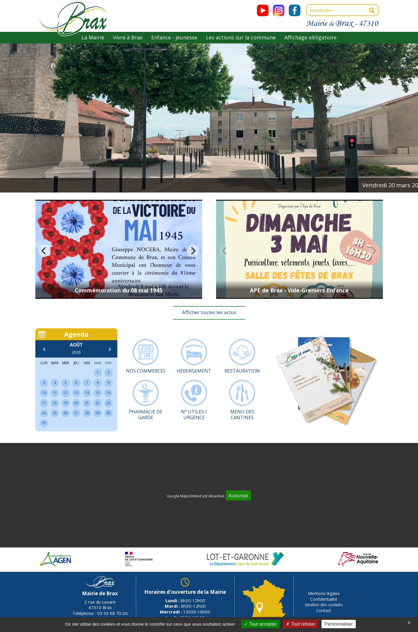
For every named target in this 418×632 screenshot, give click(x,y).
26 (65, 413)
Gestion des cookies (324, 604)
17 (44, 402)
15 (98, 392)
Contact (323, 610)
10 (44, 392)
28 (87, 413)
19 (65, 402)
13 (76, 392)
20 (76, 402)
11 (55, 392)
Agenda (76, 334)
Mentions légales (324, 593)
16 (108, 392)
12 (65, 392)
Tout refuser (300, 624)
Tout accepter (260, 624)
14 (87, 392)
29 (98, 413)
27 (76, 413)
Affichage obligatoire (310, 37)
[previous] (44, 250)
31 (44, 422)
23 (108, 402)
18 (55, 402)
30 (108, 413)
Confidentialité (323, 599)
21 (87, 402)
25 (55, 413)
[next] (193, 250)
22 (98, 402)
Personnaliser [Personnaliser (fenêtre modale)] (338, 624)
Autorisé (238, 495)
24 (44, 413)
